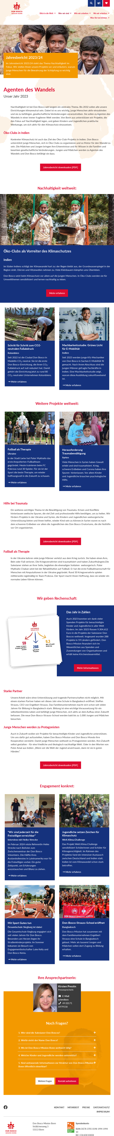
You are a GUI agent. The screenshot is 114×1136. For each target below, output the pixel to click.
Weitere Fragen (45, 1081)
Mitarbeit (64, 1107)
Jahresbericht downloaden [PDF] (60, 167)
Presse (75, 1107)
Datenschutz (88, 1107)
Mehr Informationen (88, 667)
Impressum (104, 1107)
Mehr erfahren (57, 293)
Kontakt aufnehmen (67, 1081)
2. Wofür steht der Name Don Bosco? (57, 1040)
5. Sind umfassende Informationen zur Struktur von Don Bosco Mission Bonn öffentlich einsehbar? (57, 1064)
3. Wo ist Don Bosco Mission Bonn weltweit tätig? (57, 1047)
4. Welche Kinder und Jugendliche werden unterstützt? (57, 1055)
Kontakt (52, 1107)
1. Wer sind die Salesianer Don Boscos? (57, 1032)
